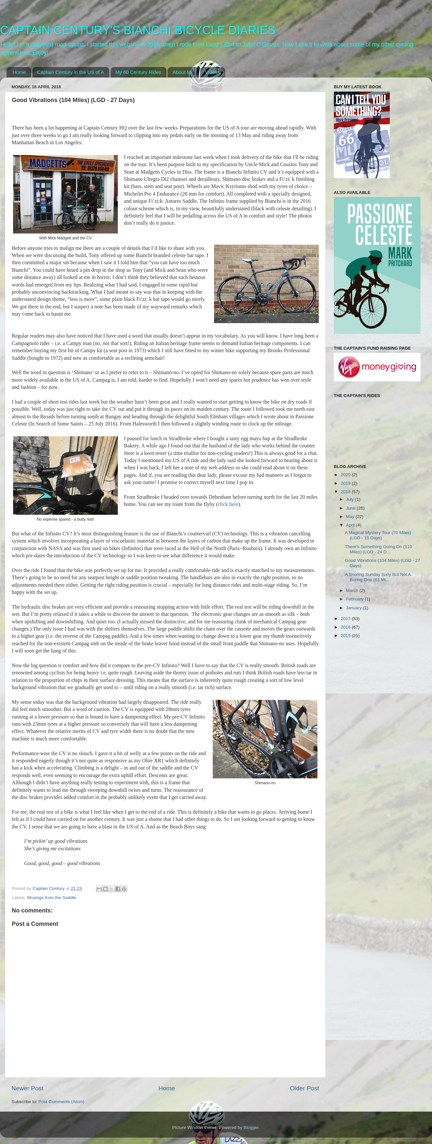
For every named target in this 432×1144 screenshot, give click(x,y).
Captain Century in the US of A (70, 72)
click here (228, 504)
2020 (346, 474)
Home (19, 72)
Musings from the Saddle (51, 897)
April (351, 525)
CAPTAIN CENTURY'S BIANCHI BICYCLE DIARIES (138, 30)
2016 (346, 627)
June (351, 508)
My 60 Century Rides (138, 72)
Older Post (304, 1088)
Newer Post (27, 1088)
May (350, 516)
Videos (212, 72)
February (355, 599)
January (354, 607)
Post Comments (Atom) (61, 1101)
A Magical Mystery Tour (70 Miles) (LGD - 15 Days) (378, 535)
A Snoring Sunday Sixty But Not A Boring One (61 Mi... (378, 577)
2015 (346, 635)
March (352, 590)
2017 (346, 618)
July (350, 499)
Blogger (251, 1127)
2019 (346, 483)
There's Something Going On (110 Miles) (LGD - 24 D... (378, 549)
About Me (182, 72)
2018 (346, 491)
